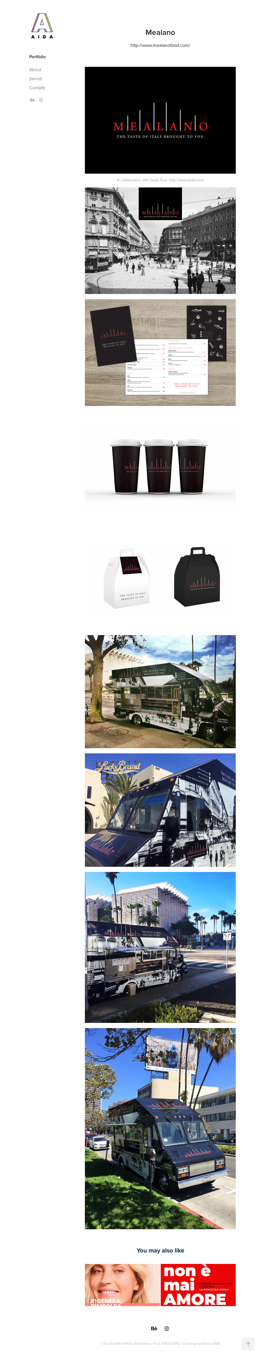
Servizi (35, 79)
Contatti (37, 88)
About (35, 70)
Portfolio (37, 57)
